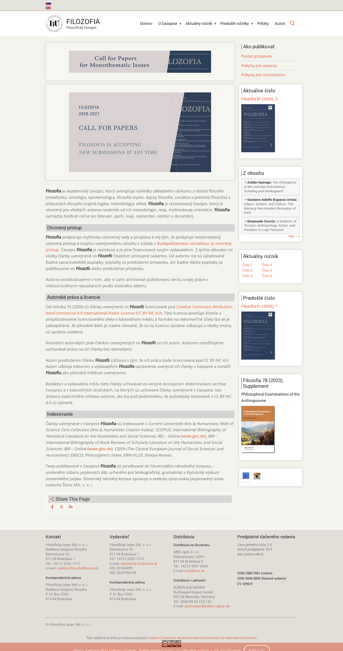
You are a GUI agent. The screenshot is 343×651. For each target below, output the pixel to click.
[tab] (270, 186)
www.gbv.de (193, 436)
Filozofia (83, 21)
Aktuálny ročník (199, 23)
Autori (280, 23)
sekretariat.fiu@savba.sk (139, 563)
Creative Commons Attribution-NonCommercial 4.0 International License (202, 637)
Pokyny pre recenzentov (263, 74)
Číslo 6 (267, 276)
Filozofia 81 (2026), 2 (259, 99)
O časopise (167, 23)
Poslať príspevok (256, 56)
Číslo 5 (267, 270)
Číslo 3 (247, 276)
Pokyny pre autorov (259, 65)
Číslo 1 (247, 265)
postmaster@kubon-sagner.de (207, 606)
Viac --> (294, 236)
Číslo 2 (247, 270)
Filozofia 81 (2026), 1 (259, 306)
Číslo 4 (267, 265)
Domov (146, 23)
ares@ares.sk (194, 570)
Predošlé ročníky (234, 23)
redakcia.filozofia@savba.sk (77, 568)
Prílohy (263, 23)
